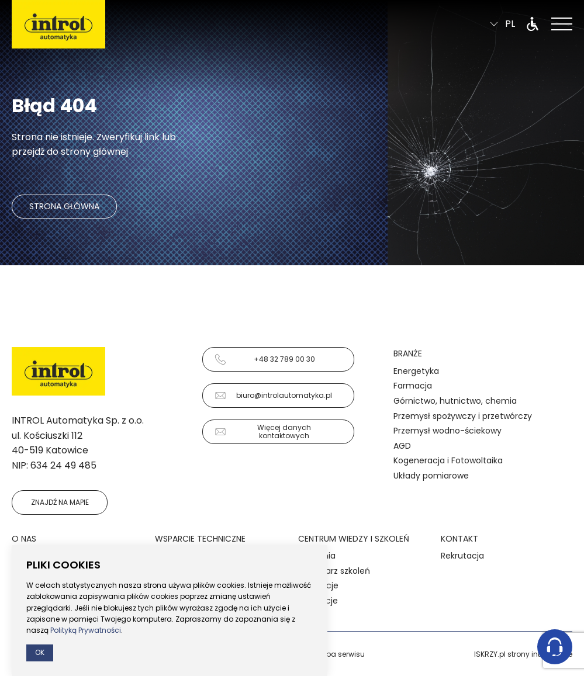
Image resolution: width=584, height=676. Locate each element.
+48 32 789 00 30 (265, 359)
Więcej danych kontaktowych (263, 431)
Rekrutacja (462, 555)
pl (502, 24)
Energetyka (416, 371)
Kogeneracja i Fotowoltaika (448, 460)
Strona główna (64, 206)
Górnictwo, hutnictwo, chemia (455, 401)
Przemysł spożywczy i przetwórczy (462, 416)
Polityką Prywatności (85, 630)
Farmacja (412, 385)
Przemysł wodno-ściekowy (447, 430)
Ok (39, 652)
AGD (402, 446)
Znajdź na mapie (60, 502)
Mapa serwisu (340, 654)
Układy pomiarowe (431, 475)
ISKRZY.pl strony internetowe (523, 654)
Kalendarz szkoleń (334, 571)
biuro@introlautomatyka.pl (273, 395)
